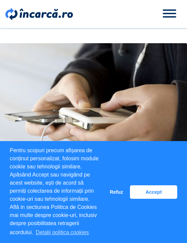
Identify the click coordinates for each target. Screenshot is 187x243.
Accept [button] (153, 192)
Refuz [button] (116, 192)
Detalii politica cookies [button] (62, 232)
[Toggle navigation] (169, 14)
